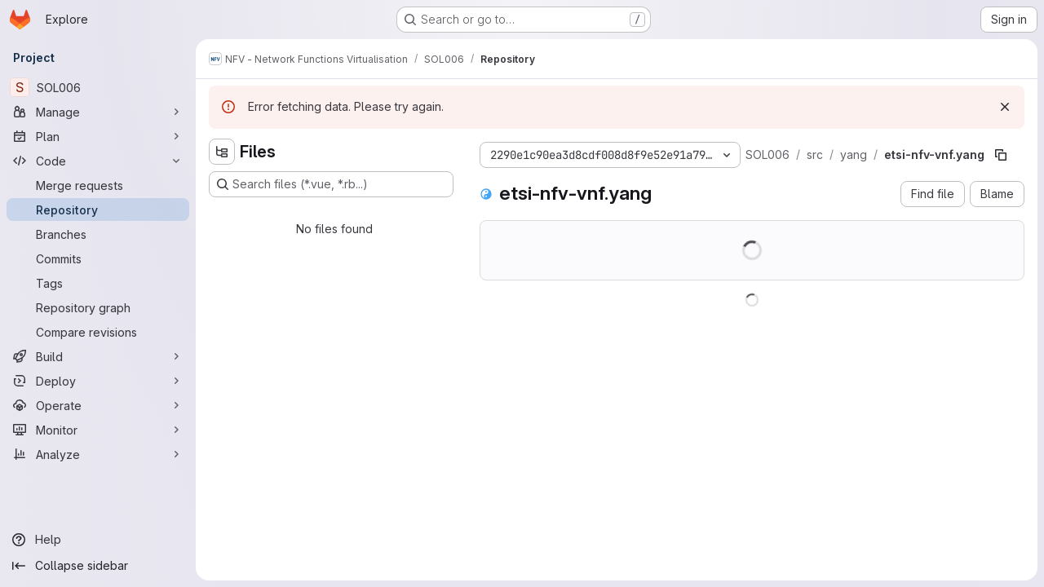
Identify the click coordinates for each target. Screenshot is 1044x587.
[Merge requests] (98, 185)
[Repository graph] (98, 307)
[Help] (98, 539)
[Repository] (98, 209)
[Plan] (98, 136)
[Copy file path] (1001, 155)
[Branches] (98, 234)
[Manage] (98, 111)
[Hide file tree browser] (222, 152)
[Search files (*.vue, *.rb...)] (331, 184)
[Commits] (98, 258)
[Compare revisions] (98, 331)
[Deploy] (98, 380)
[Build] (98, 356)
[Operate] (98, 405)
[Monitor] (98, 429)
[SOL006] (98, 87)
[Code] (98, 160)
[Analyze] (98, 454)
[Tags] (98, 282)
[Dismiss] (1005, 107)
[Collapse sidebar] (98, 565)
